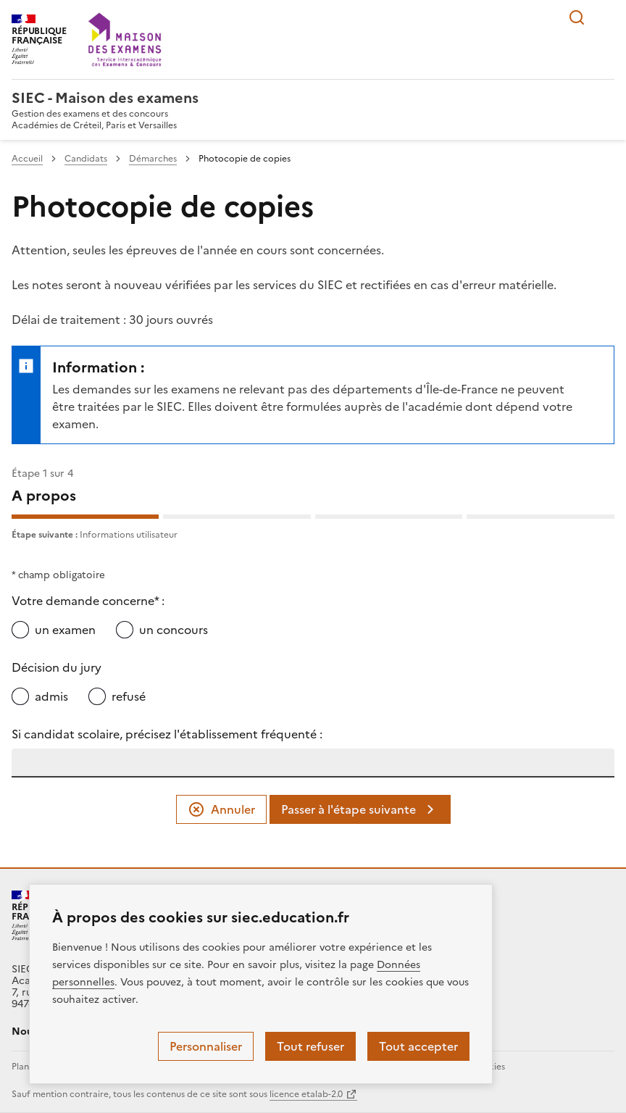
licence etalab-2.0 (306, 1094)
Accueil (27, 158)
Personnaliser (206, 1046)
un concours (173, 629)
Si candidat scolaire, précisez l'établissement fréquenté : (167, 734)
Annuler (221, 809)
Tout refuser (310, 1046)
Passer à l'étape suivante (360, 809)
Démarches (153, 158)
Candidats (85, 158)
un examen (65, 629)
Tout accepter (418, 1046)
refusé (129, 696)
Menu (605, 17)
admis (51, 696)
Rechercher (576, 17)
